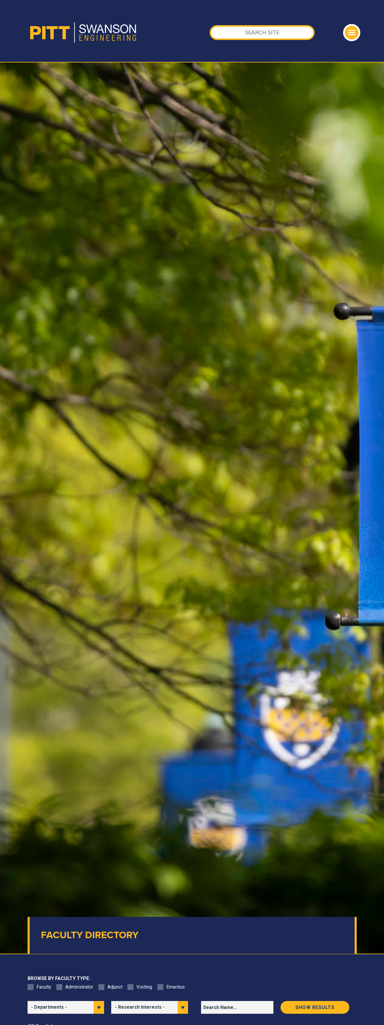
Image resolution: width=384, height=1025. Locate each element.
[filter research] (149, 1007)
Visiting (144, 987)
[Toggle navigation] (351, 32)
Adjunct (114, 987)
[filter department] (66, 1007)
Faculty (43, 987)
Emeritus (175, 987)
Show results (314, 1007)
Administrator (79, 987)
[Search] (262, 32)
